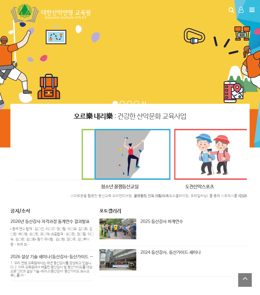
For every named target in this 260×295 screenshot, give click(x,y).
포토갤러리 (110, 211)
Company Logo (51, 13)
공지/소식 (20, 211)
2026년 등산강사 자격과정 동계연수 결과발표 (50, 221)
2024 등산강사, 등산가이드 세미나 (170, 252)
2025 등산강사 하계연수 (161, 221)
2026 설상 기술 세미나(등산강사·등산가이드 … (51, 256)
